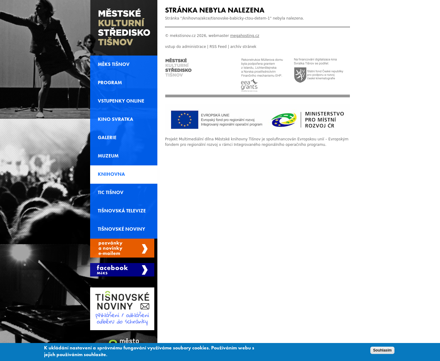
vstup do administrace (185, 47)
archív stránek (243, 47)
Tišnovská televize (122, 211)
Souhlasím (382, 351)
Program (110, 83)
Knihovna (111, 174)
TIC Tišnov (110, 193)
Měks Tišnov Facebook (122, 269)
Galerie (107, 138)
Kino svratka (115, 119)
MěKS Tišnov (114, 64)
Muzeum (108, 156)
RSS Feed (218, 47)
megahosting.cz (244, 36)
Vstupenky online (121, 101)
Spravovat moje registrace (122, 248)
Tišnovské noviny (121, 229)
